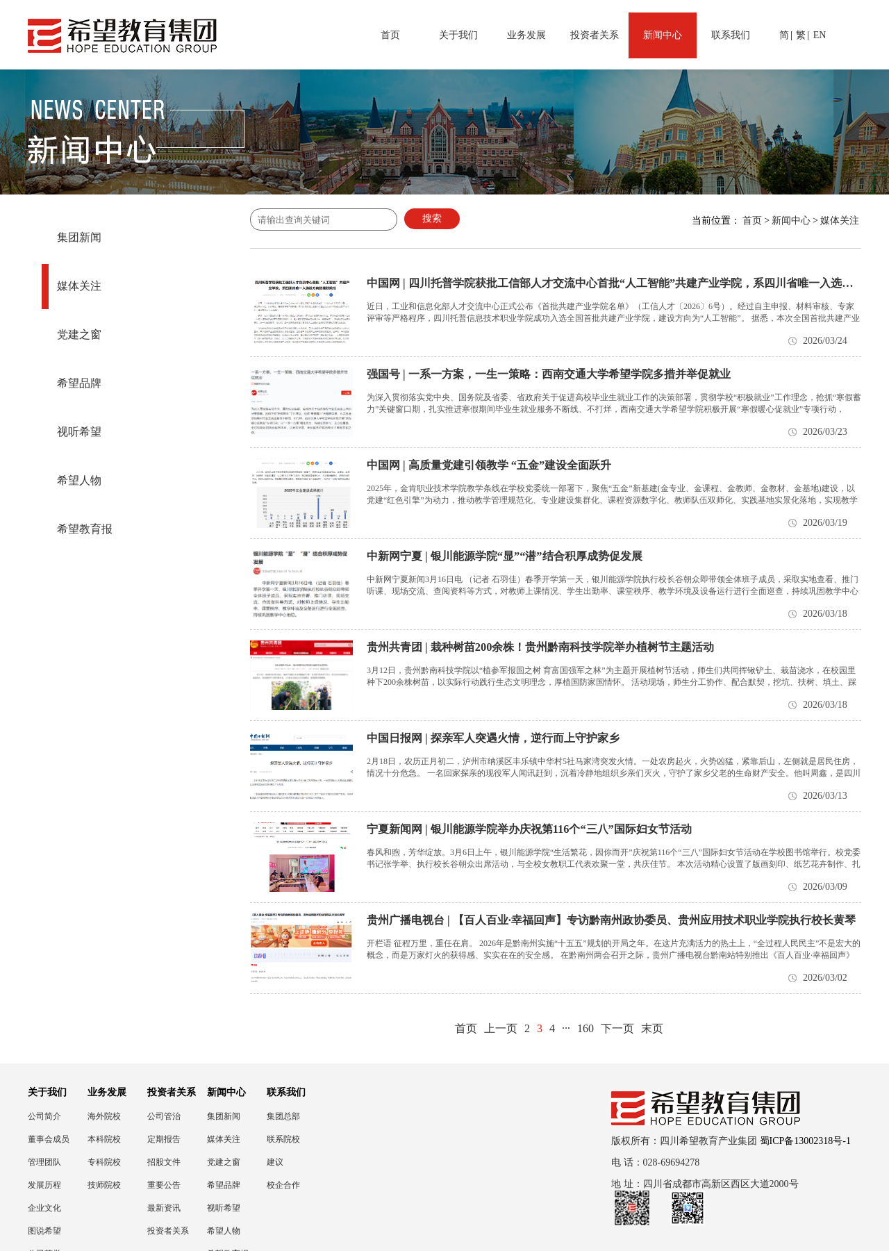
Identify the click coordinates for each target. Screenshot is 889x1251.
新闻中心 (662, 35)
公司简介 (44, 1116)
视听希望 (79, 432)
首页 (390, 35)
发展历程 (44, 1185)
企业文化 (44, 1208)
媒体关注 (79, 286)
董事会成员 (48, 1139)
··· (566, 1028)
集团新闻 (79, 237)
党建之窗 (79, 334)
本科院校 (104, 1139)
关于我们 (458, 35)
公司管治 (164, 1116)
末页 (652, 1028)
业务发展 (526, 35)
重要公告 (164, 1185)
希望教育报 (85, 529)
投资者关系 (594, 35)
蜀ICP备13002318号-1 (805, 1141)
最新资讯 (164, 1208)
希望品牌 (79, 383)
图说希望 (44, 1231)
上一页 (500, 1028)
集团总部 (283, 1116)
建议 (275, 1162)
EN (819, 35)
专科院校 (104, 1162)
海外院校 (104, 1116)
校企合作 (283, 1185)
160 (585, 1028)
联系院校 (283, 1139)
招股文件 (164, 1162)
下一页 (617, 1028)
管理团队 (44, 1162)
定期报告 (164, 1139)
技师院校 (104, 1185)
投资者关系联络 (168, 1231)
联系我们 (730, 35)
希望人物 (79, 480)
